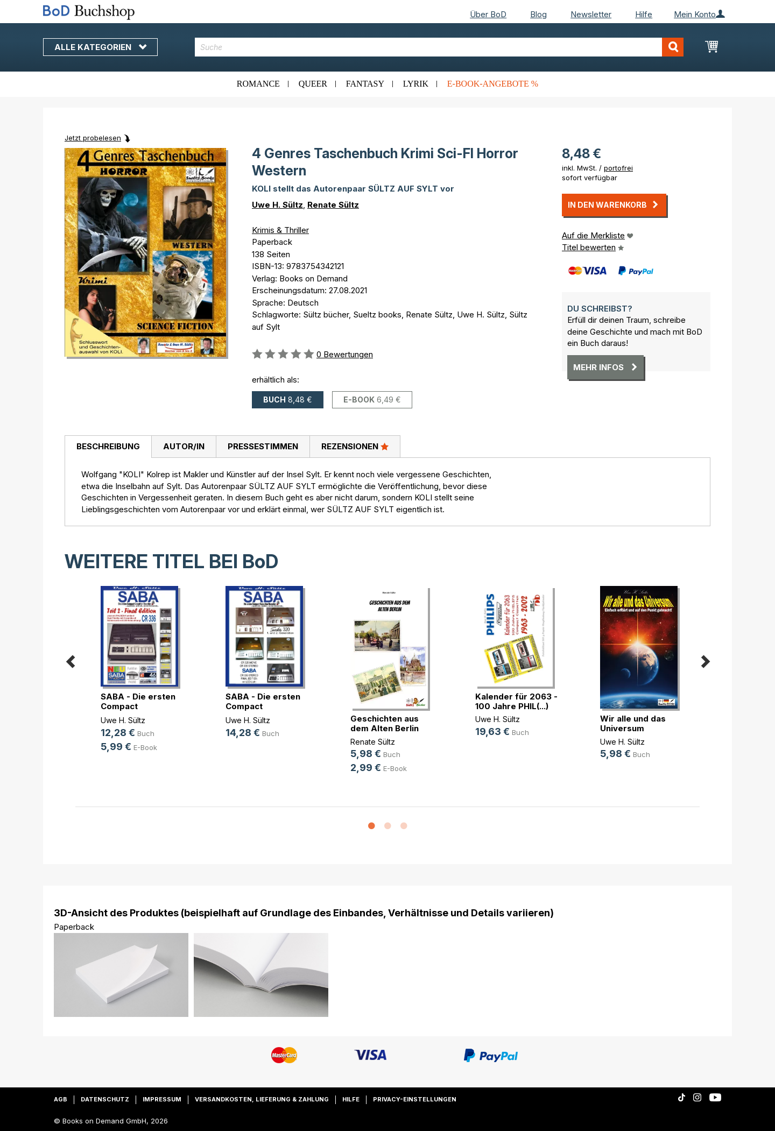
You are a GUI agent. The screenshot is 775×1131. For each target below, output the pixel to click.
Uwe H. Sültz (277, 205)
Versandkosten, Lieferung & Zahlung (262, 1099)
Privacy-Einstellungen (414, 1099)
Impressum (162, 1099)
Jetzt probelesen (93, 137)
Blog (538, 14)
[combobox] (439, 47)
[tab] (108, 447)
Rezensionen (355, 446)
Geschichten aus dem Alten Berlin (384, 723)
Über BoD (488, 14)
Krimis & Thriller (280, 230)
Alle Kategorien (100, 47)
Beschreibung (108, 446)
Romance (258, 83)
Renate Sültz (333, 205)
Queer (313, 83)
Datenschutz (105, 1099)
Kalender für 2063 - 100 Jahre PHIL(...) (516, 701)
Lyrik (415, 83)
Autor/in (184, 446)
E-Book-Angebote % (492, 83)
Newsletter (590, 14)
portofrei (618, 168)
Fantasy (365, 83)
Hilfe (643, 14)
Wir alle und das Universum (633, 723)
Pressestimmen (263, 446)
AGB (60, 1099)
